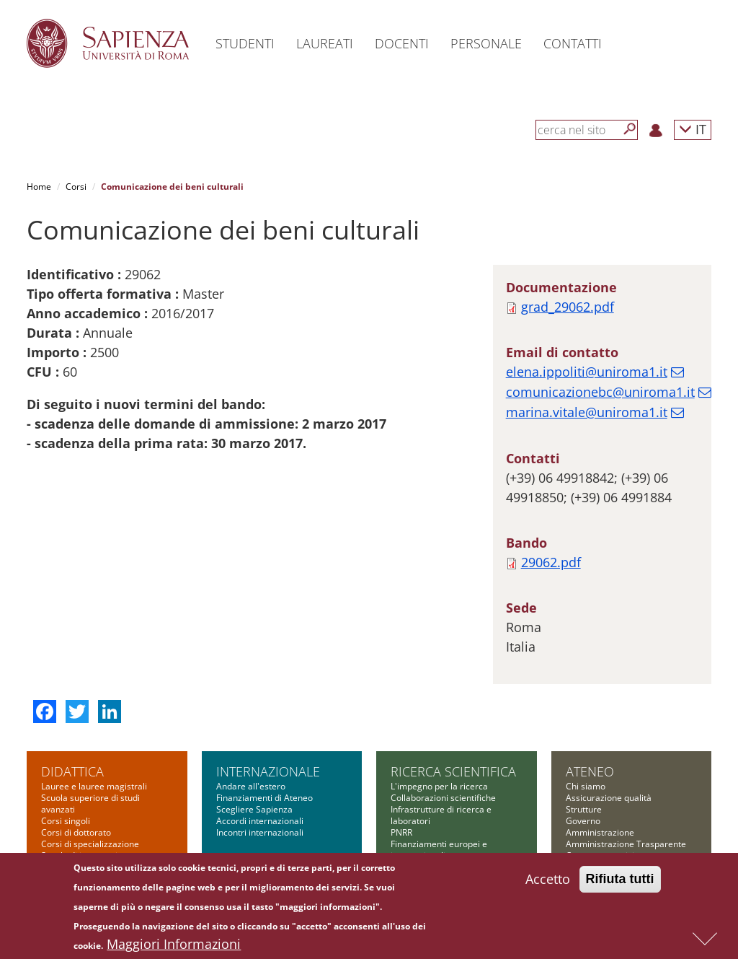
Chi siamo (585, 713)
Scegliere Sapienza (254, 736)
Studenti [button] (245, 43)
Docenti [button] (402, 43)
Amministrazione (600, 759)
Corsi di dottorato (76, 759)
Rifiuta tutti (620, 880)
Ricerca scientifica (453, 698)
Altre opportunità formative (96, 852)
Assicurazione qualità (609, 725)
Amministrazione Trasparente (626, 771)
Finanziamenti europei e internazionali (439, 777)
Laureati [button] (324, 43)
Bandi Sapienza (422, 817)
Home (39, 186)
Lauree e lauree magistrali (94, 713)
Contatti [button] (572, 43)
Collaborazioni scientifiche (443, 725)
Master (55, 806)
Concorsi (583, 829)
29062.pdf (551, 489)
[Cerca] (630, 129)
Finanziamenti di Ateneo (264, 725)
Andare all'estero (250, 713)
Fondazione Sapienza (608, 806)
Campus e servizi (600, 782)
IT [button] (692, 129)
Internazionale (268, 698)
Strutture (584, 736)
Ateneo (590, 698)
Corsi (76, 186)
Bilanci (579, 840)
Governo (583, 748)
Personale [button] (486, 43)
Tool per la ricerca (427, 829)
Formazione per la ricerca (442, 840)
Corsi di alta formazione (89, 817)
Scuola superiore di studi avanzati (90, 731)
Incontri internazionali (259, 759)
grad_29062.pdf (567, 233)
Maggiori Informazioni (174, 945)
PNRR (401, 759)
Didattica (72, 698)
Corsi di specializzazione (90, 771)
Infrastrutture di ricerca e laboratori (441, 742)
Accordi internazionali (259, 748)
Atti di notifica (593, 852)
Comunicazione (597, 794)
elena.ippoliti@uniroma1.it (586, 298)
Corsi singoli (65, 748)
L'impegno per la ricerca (439, 713)
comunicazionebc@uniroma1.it (600, 319)
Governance (415, 852)
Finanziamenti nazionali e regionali (441, 800)
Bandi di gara (592, 817)
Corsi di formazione (80, 829)
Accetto (547, 880)
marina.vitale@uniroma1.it (586, 339)
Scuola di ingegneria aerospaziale (82, 788)
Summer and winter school (94, 840)
